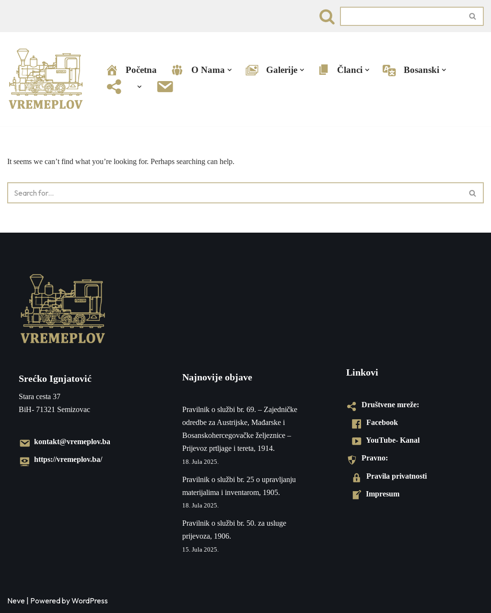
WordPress (89, 600)
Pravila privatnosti (389, 476)
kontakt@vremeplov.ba (64, 441)
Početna (131, 70)
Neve (16, 600)
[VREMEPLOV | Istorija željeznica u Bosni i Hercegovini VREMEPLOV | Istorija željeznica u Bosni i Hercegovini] (48, 79)
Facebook (374, 422)
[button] (229, 70)
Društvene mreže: (382, 404)
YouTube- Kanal (385, 440)
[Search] (327, 16)
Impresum (375, 493)
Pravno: (367, 457)
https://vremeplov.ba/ (60, 459)
